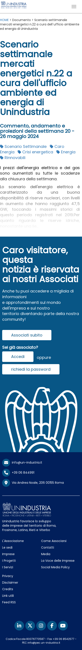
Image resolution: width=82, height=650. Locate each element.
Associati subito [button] (26, 335)
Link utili (8, 595)
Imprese (8, 554)
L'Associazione (13, 541)
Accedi (17, 356)
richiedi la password (31, 369)
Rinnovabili (12, 157)
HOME (4, 20)
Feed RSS (9, 602)
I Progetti (9, 560)
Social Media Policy (55, 567)
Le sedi (7, 547)
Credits (7, 589)
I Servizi (7, 567)
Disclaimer (10, 582)
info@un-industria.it (22, 462)
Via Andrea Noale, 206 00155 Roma (33, 483)
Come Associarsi (53, 541)
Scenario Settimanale (23, 146)
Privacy (7, 576)
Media (45, 554)
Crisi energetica (35, 152)
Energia (65, 152)
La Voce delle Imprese (58, 560)
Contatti (47, 547)
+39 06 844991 (18, 472)
